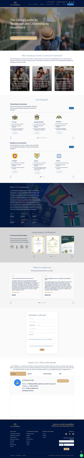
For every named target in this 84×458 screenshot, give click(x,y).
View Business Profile (27, 390)
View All (71, 108)
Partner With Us (13, 437)
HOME (30, 4)
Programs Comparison (14, 439)
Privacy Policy (18, 455)
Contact (64, 4)
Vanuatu (29, 373)
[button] (11, 137)
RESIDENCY (42, 4)
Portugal (44, 435)
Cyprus (44, 437)
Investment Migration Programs (24, 38)
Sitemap (24, 455)
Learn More (15, 132)
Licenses (11, 442)
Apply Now (70, 4)
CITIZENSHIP (35, 4)
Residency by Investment (15, 435)
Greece (44, 433)
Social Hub (12, 440)
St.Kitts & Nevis (47, 373)
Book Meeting (13, 444)
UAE (60, 373)
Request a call (62, 381)
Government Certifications (44, 232)
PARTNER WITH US (50, 4)
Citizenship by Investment (15, 433)
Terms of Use (12, 455)
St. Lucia (13, 373)
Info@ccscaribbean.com (61, 1)
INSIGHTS (58, 4)
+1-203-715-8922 (50, 1)
